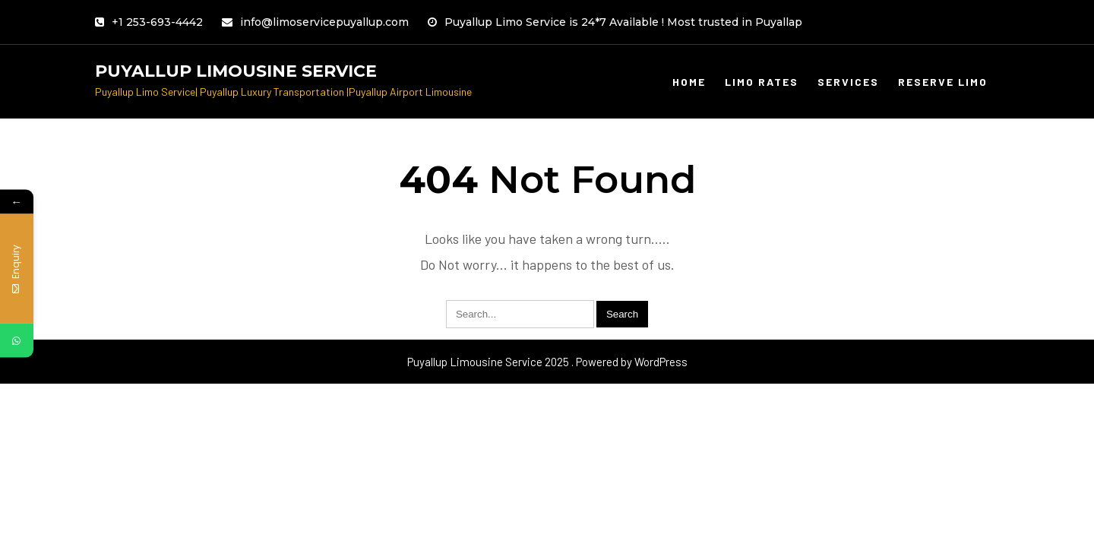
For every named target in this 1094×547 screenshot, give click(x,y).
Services (848, 81)
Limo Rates (761, 81)
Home (689, 81)
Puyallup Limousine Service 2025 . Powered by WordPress (547, 361)
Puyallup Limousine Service (236, 71)
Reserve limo (943, 81)
